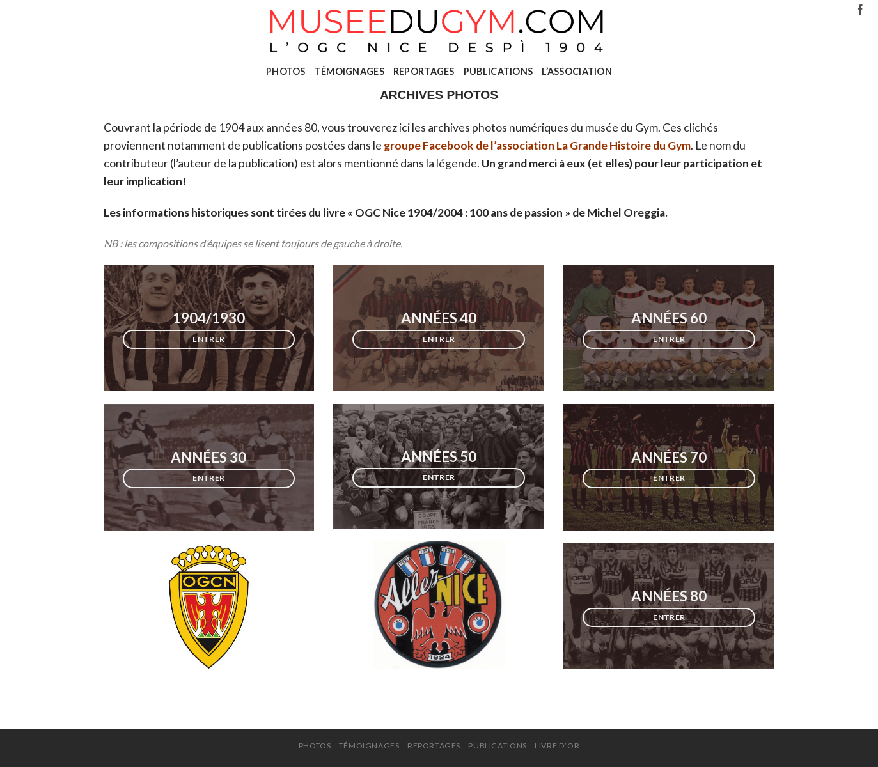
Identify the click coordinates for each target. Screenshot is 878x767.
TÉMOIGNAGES (349, 71)
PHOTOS (286, 71)
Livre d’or (557, 745)
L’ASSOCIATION (577, 71)
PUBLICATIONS (498, 71)
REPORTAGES (424, 71)
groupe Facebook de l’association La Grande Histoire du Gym (537, 145)
